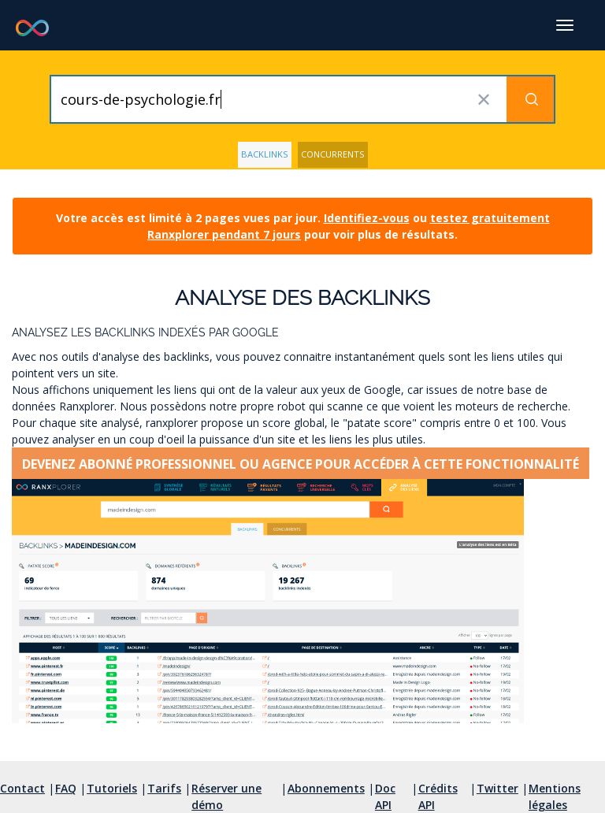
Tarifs (164, 788)
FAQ (65, 788)
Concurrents (333, 154)
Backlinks (264, 154)
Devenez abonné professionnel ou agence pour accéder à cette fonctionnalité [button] (300, 464)
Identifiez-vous (367, 217)
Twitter (497, 788)
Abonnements (326, 788)
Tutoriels (112, 788)
